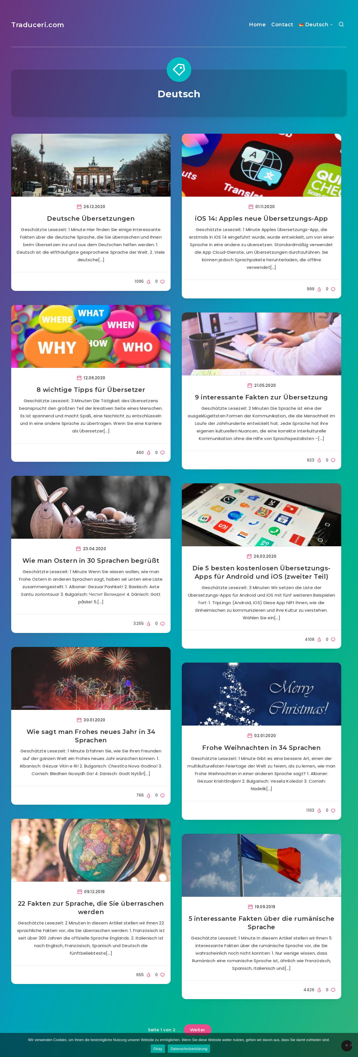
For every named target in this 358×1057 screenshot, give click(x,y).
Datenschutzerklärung (189, 1049)
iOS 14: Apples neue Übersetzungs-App (261, 218)
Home (257, 25)
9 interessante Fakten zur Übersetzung (261, 397)
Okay (158, 1049)
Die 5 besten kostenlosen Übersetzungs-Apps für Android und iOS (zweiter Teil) (261, 572)
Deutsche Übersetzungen (91, 218)
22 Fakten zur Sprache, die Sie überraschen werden (91, 908)
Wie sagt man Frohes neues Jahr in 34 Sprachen (91, 736)
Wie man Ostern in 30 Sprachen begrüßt (90, 560)
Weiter (197, 1029)
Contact (282, 25)
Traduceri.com (37, 25)
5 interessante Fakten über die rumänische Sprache (262, 923)
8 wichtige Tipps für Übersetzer (91, 390)
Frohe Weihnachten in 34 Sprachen (261, 748)
